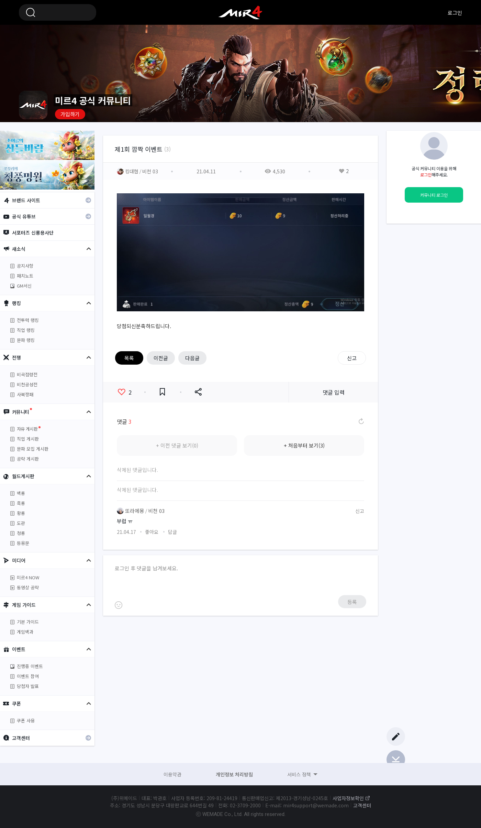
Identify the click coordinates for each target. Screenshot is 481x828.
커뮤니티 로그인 (434, 195)
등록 (352, 601)
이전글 (161, 358)
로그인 (455, 12)
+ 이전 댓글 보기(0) (177, 445)
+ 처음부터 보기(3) (304, 445)
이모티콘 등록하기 (118, 605)
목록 (129, 358)
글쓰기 (396, 736)
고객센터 (362, 805)
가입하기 (70, 114)
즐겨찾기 (162, 392)
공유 (198, 392)
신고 (352, 358)
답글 (172, 531)
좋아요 (125, 392)
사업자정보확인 (348, 798)
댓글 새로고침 (360, 421)
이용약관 (172, 774)
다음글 (192, 358)
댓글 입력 (334, 392)
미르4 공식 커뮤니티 (240, 12)
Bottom (396, 759)
